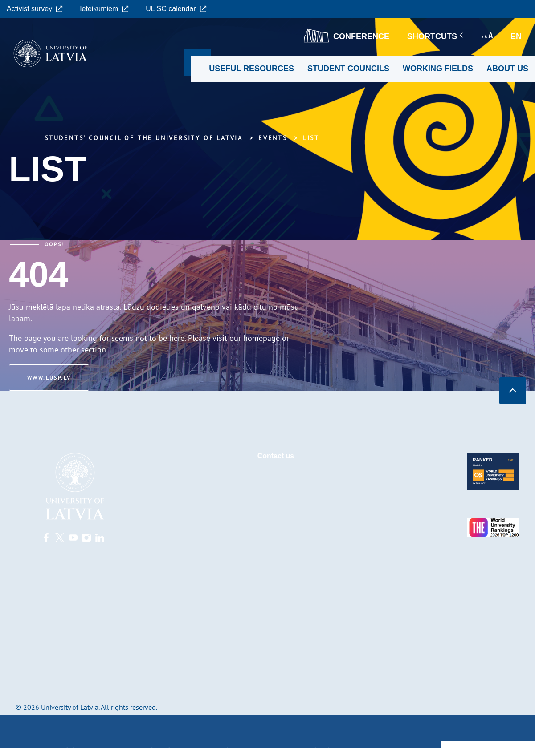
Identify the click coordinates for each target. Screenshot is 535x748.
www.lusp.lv (49, 377)
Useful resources (251, 68)
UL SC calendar (176, 8)
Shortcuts (435, 36)
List (311, 138)
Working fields (438, 68)
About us (507, 68)
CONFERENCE (346, 35)
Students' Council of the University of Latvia (144, 138)
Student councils (348, 68)
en (516, 36)
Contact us (275, 456)
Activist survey (35, 8)
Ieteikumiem (104, 8)
